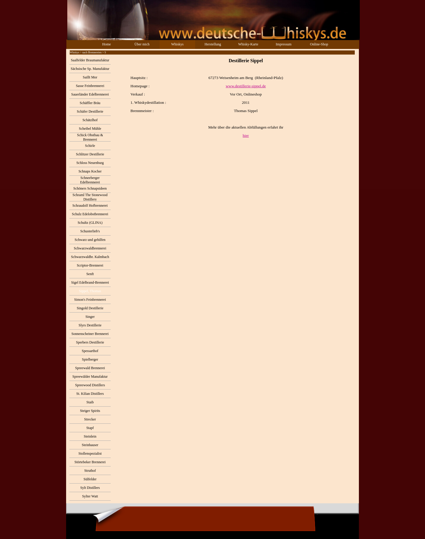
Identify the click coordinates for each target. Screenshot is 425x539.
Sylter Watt (90, 496)
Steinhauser (90, 445)
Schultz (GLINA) (90, 223)
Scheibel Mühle (90, 128)
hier (246, 135)
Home (106, 44)
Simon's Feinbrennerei (90, 300)
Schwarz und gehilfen (90, 240)
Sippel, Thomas (90, 291)
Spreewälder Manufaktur (90, 376)
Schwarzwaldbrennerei (90, 248)
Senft (90, 274)
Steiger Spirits (90, 411)
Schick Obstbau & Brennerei (90, 137)
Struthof (90, 471)
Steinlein (90, 436)
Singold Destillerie (90, 308)
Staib (90, 402)
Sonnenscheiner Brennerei (90, 334)
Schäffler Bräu (90, 103)
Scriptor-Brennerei (90, 265)
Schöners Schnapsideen (90, 188)
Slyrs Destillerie (90, 325)
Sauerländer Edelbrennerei (90, 94)
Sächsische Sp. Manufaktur (90, 69)
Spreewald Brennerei (90, 368)
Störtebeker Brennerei (90, 462)
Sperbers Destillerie (90, 342)
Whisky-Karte (248, 44)
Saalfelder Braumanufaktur (90, 60)
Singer (89, 317)
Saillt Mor (90, 77)
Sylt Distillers (90, 488)
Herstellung (213, 44)
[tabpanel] (235, 98)
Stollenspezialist (90, 453)
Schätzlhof (89, 120)
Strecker (90, 419)
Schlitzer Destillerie (90, 154)
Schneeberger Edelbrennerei (90, 180)
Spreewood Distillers (90, 385)
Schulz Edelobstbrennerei (90, 214)
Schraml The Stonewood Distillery (90, 197)
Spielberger (90, 359)
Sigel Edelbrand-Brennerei (90, 282)
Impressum (283, 44)
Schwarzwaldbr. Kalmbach (90, 257)
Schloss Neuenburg (90, 163)
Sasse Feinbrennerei (90, 86)
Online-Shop (319, 44)
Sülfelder (90, 479)
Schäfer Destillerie (90, 111)
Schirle (90, 146)
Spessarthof (90, 351)
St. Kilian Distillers (90, 394)
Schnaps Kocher (90, 171)
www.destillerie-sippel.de (246, 86)
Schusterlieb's (90, 231)
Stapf (90, 428)
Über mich (142, 44)
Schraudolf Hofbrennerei (90, 205)
